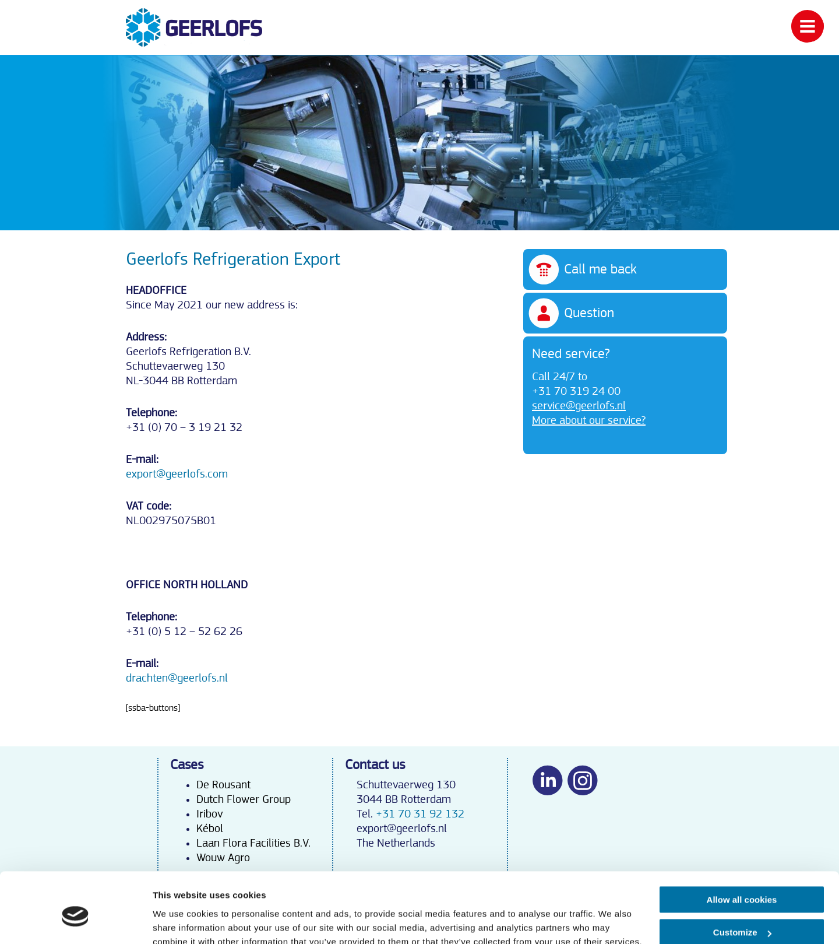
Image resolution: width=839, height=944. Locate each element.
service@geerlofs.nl (579, 406)
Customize (742, 880)
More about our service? (589, 420)
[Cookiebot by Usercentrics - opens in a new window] (75, 921)
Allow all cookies (742, 847)
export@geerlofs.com (177, 474)
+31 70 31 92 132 (420, 814)
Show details (180, 921)
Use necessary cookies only (741, 913)
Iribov (209, 814)
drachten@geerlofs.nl (177, 678)
